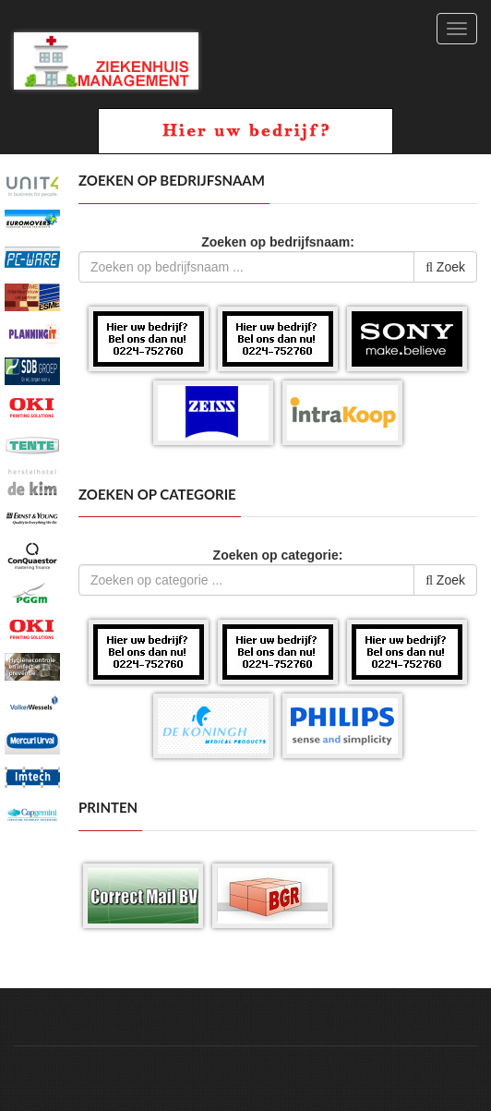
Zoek (445, 267)
